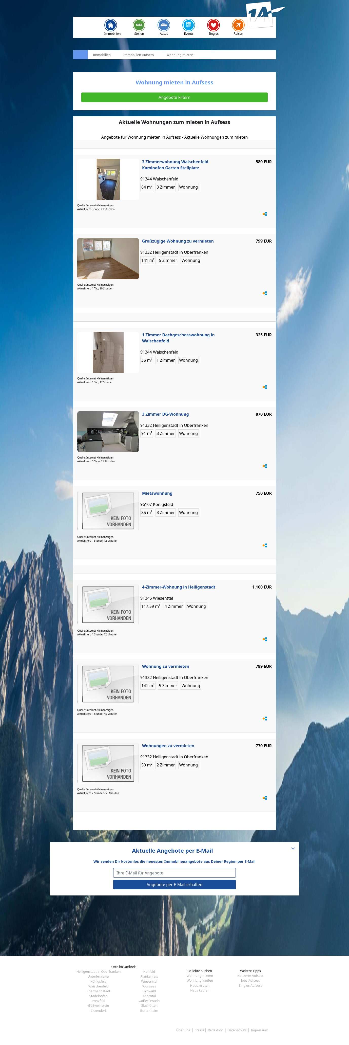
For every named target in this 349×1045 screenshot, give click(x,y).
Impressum (259, 1030)
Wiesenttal (149, 981)
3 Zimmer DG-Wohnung (165, 414)
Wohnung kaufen (200, 980)
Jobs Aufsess (250, 980)
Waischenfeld (98, 986)
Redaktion (215, 1030)
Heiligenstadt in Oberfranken (98, 971)
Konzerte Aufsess (250, 975)
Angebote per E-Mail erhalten (174, 884)
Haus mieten (199, 985)
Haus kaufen (199, 990)
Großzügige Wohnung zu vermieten (178, 241)
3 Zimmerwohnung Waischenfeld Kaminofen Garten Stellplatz (175, 165)
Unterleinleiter (98, 976)
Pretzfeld (98, 1000)
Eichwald (149, 991)
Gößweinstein (149, 1000)
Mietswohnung (157, 493)
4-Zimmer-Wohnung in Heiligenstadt (179, 587)
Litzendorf (98, 1010)
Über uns (183, 1030)
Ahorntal (149, 996)
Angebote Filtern (174, 97)
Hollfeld (149, 971)
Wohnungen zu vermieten (168, 745)
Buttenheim (149, 1010)
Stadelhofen (98, 996)
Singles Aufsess (250, 985)
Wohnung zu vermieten (165, 666)
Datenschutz (236, 1030)
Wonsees (149, 986)
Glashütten (149, 1005)
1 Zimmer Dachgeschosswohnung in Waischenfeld (178, 338)
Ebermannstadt (98, 991)
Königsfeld (98, 981)
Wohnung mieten (200, 975)
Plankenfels (149, 976)
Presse (199, 1030)
